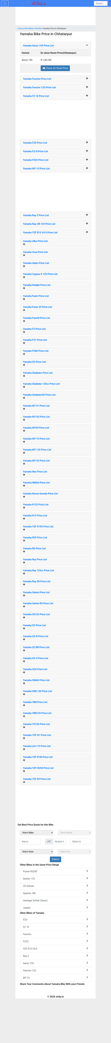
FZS (55, 919)
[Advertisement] (55, 118)
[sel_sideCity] (74, 851)
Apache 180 (55, 893)
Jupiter (55, 907)
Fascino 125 (55, 970)
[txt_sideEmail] (80, 841)
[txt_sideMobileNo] (59, 841)
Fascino (55, 934)
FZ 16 (55, 926)
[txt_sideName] (30, 841)
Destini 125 (55, 878)
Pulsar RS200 (55, 871)
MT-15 (55, 977)
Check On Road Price (55, 68)
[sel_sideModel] (74, 832)
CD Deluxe (55, 885)
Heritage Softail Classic (55, 900)
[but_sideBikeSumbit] (55, 859)
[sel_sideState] (36, 851)
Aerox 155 (55, 963)
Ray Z (55, 955)
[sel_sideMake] (36, 832)
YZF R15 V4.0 (55, 948)
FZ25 (55, 941)
